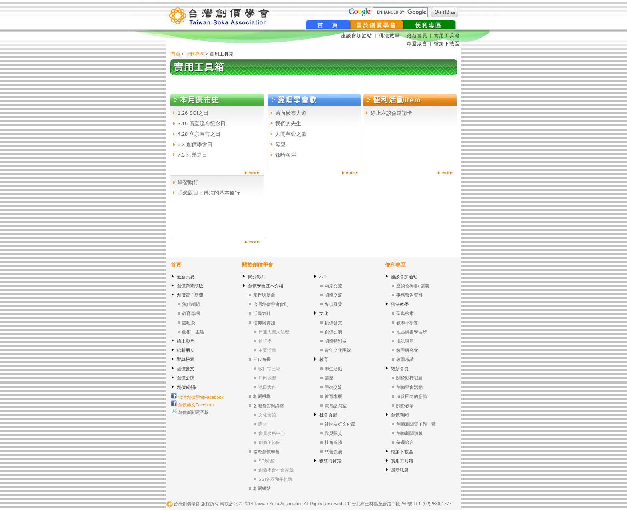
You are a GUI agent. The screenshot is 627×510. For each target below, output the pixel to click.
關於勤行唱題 (409, 377)
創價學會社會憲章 (276, 470)
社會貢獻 (328, 414)
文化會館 (267, 414)
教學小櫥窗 (407, 322)
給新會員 (417, 35)
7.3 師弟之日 (192, 155)
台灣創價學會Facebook (197, 397)
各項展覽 (333, 304)
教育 (323, 359)
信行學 (265, 341)
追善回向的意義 (411, 396)
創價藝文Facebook (193, 404)
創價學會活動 (409, 387)
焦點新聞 (191, 304)
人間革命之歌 (290, 134)
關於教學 (405, 405)
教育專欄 (191, 313)
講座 (329, 377)
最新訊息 (185, 276)
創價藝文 (185, 368)
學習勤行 (188, 182)
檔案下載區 (447, 43)
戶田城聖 (267, 377)
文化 (323, 313)
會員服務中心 (271, 433)
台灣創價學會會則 (270, 304)
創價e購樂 (187, 387)
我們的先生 (288, 123)
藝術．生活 (193, 331)
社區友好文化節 (340, 424)
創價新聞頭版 (190, 285)
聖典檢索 (185, 359)
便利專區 (194, 54)
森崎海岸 (285, 155)
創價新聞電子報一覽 (416, 424)
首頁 (175, 54)
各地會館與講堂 (268, 405)
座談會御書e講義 (412, 285)
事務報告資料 (409, 295)
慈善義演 (333, 451)
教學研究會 (407, 350)
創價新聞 (400, 414)
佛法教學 (389, 35)
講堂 (262, 424)
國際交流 (333, 295)
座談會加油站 (357, 35)
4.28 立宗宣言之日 (199, 134)
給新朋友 (185, 350)
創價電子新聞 (190, 295)
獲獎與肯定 (330, 460)
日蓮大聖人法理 (273, 331)
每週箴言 (417, 43)
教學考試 (405, 359)
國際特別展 (336, 341)
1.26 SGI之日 (193, 113)
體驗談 (188, 322)
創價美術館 (269, 442)
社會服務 (333, 442)
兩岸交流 (333, 285)
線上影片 (185, 341)
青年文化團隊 (338, 350)
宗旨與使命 (264, 295)
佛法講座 (405, 341)
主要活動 (267, 350)
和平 (323, 276)
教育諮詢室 (336, 405)
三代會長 (262, 359)
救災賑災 (333, 433)
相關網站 (262, 488)
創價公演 (185, 377)
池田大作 (267, 387)
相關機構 (262, 396)
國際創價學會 (266, 451)
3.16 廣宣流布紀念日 (202, 123)
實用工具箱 (447, 35)
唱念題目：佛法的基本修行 (209, 193)
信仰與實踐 (264, 322)
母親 (280, 144)
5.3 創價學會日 (195, 144)
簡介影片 (257, 276)
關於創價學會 (257, 265)
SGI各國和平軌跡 (275, 479)
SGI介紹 (266, 460)
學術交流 (333, 387)
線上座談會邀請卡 (391, 113)
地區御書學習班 (411, 331)
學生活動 (333, 368)
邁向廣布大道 (290, 113)
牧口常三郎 (269, 368)
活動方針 (262, 313)
